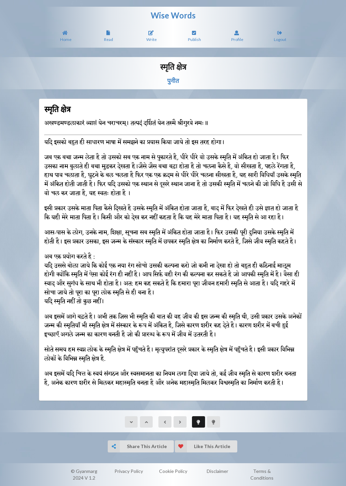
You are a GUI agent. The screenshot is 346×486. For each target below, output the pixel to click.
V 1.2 (90, 478)
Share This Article (137, 446)
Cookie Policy (173, 471)
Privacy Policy (128, 471)
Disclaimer (217, 471)
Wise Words (173, 15)
